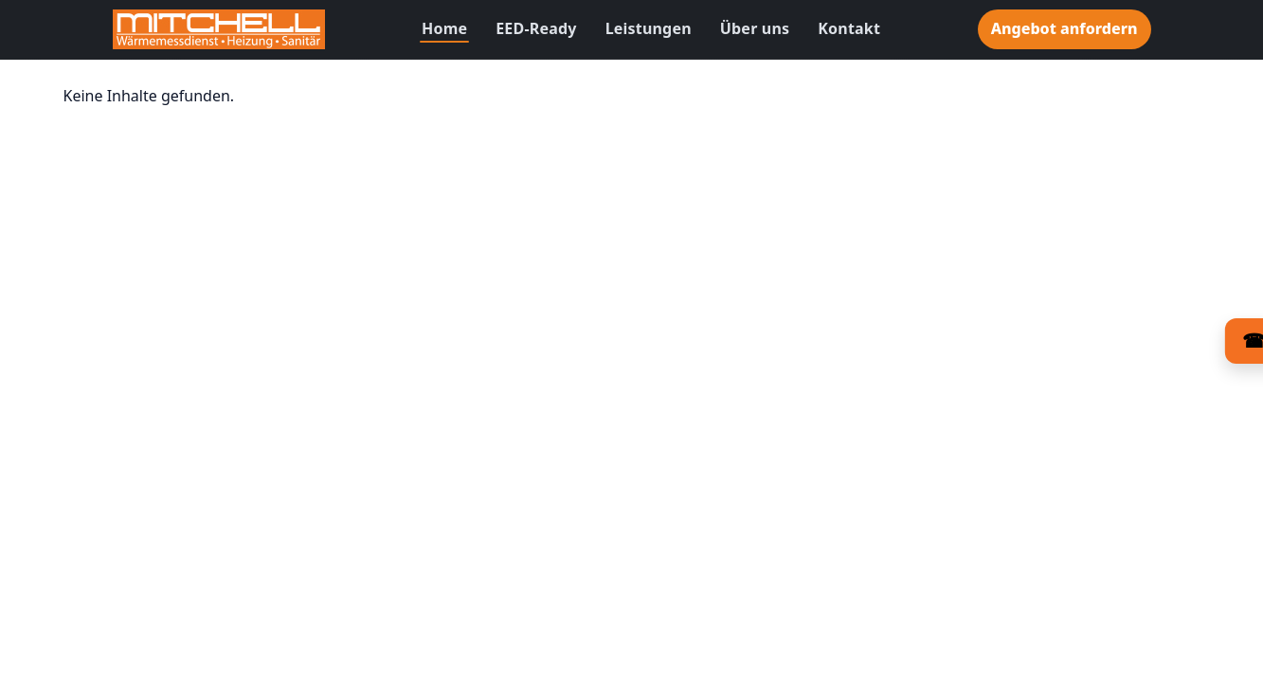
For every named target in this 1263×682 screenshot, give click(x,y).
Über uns (755, 28)
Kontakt (849, 28)
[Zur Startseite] (219, 29)
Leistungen (648, 28)
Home (444, 28)
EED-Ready (536, 28)
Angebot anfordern (1064, 28)
